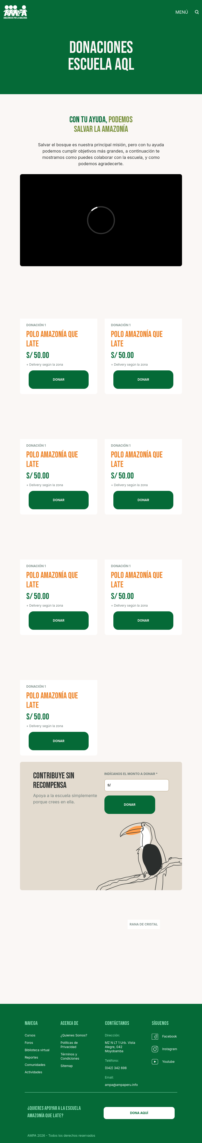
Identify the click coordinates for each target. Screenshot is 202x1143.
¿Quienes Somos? (73, 1035)
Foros (29, 1043)
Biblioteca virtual (37, 1050)
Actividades (33, 1072)
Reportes (31, 1057)
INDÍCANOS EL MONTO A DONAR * (131, 774)
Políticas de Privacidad (69, 1045)
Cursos (30, 1035)
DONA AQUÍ (139, 1113)
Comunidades (35, 1065)
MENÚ (181, 12)
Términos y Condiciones (69, 1056)
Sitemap (66, 1066)
